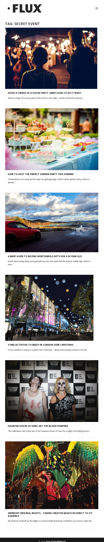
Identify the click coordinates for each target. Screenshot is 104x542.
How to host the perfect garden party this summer (41, 174)
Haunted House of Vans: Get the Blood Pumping (38, 426)
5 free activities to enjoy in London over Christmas (40, 344)
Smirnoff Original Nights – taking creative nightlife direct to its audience (50, 514)
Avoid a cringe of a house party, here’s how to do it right (45, 92)
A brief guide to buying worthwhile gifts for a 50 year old (45, 256)
